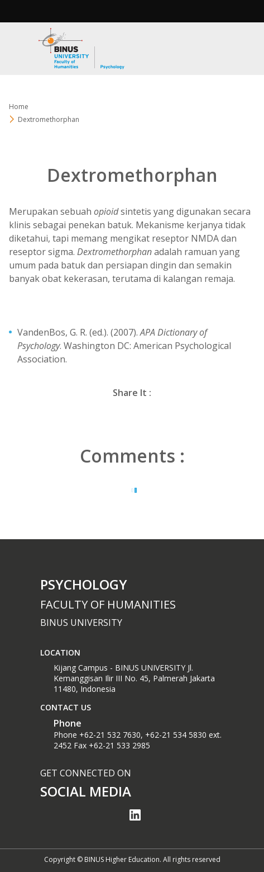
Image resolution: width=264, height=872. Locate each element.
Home (18, 106)
